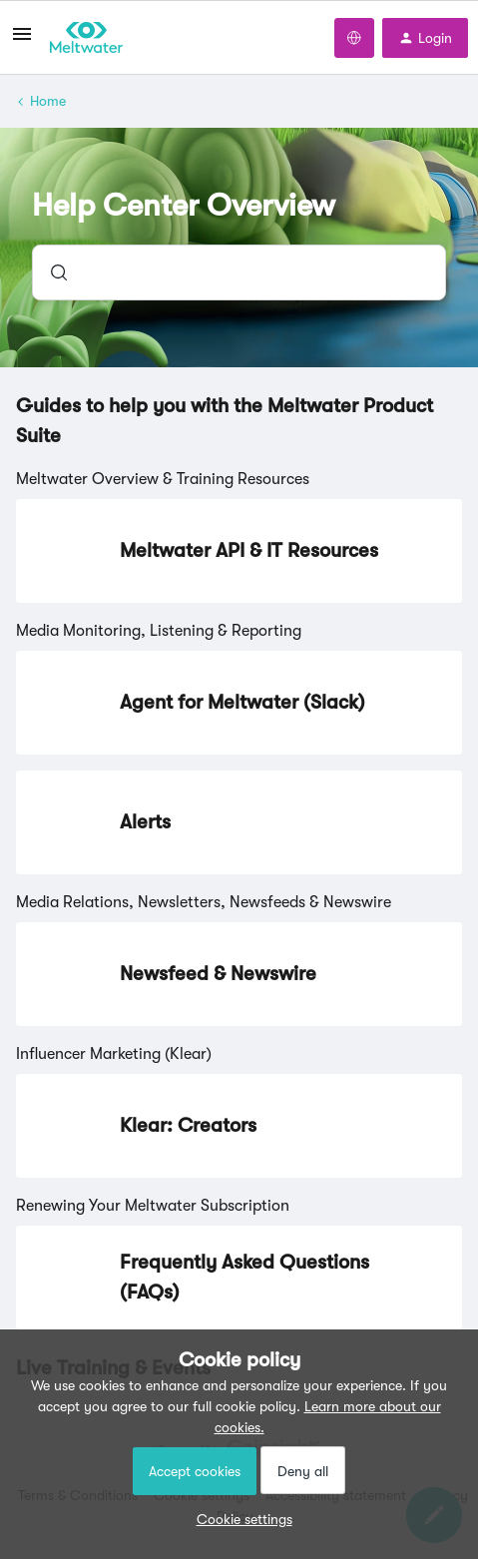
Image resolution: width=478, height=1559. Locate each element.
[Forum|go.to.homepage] (86, 38)
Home (48, 101)
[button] (239, 1519)
